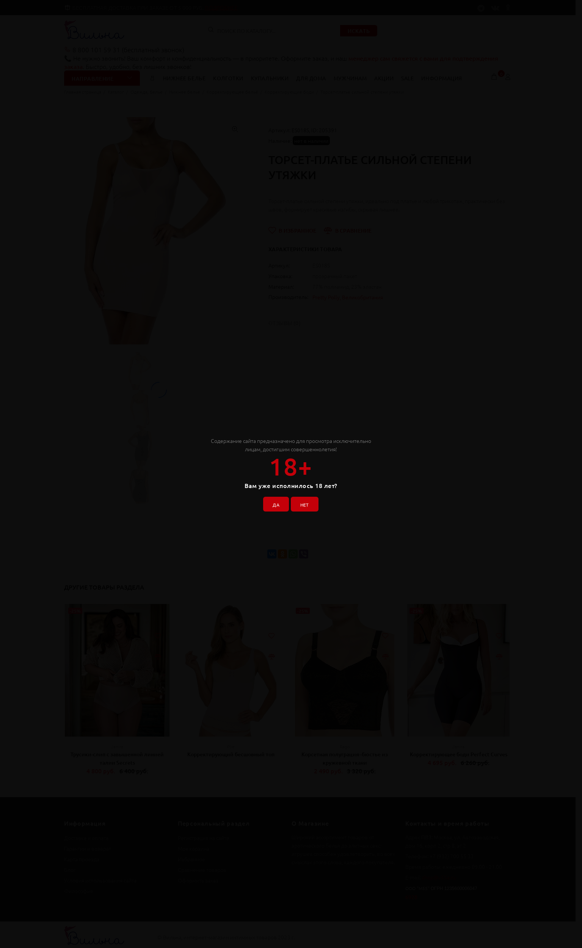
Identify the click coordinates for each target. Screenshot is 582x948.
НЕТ (307, 501)
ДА (273, 501)
